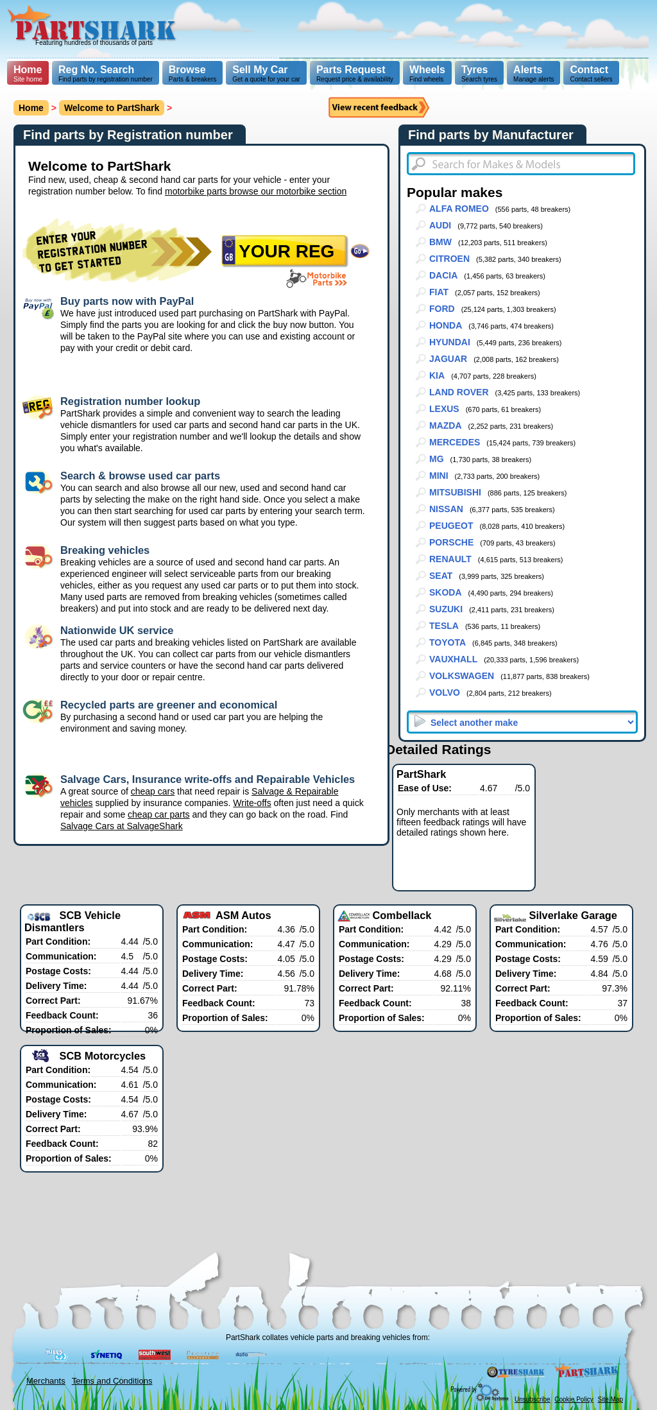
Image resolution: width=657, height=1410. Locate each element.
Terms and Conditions (112, 1381)
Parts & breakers (192, 73)
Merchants (45, 1381)
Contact (589, 69)
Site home (27, 73)
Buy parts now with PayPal (127, 301)
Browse (187, 69)
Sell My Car (259, 69)
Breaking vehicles (104, 550)
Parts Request (351, 69)
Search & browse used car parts (140, 475)
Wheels (427, 69)
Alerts (527, 69)
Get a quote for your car (266, 73)
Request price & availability (354, 73)
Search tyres (479, 73)
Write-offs (252, 803)
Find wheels (427, 73)
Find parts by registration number (105, 73)
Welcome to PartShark (111, 108)
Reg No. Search (96, 69)
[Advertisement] (415, 29)
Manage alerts (533, 73)
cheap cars (153, 791)
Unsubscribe (532, 1399)
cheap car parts (159, 814)
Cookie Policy (573, 1399)
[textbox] (521, 163)
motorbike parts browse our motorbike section (255, 191)
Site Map (610, 1399)
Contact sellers (591, 73)
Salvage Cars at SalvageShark (121, 826)
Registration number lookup (130, 401)
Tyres (474, 69)
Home (27, 69)
